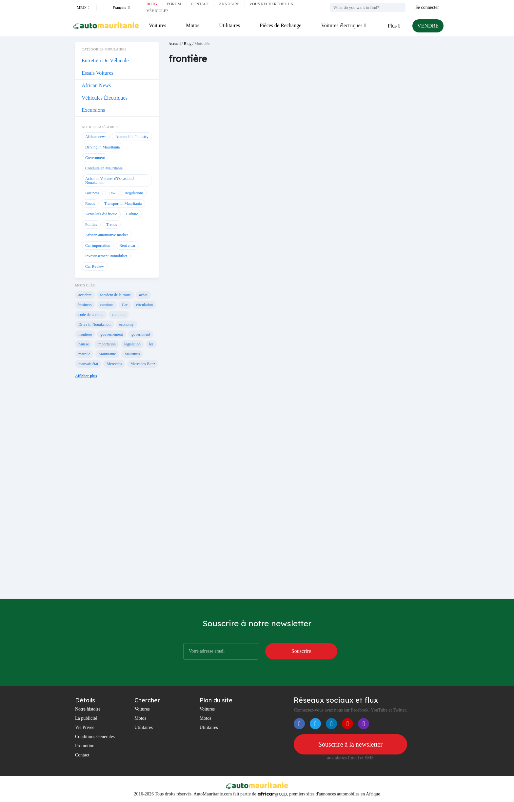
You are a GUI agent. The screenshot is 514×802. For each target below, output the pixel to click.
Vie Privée (84, 727)
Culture (132, 214)
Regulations (134, 193)
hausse (83, 344)
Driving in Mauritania (102, 147)
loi (151, 344)
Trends (111, 224)
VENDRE (428, 26)
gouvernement (111, 334)
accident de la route (115, 295)
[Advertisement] (117, 493)
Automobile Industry (131, 136)
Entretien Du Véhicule (105, 60)
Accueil (174, 43)
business (85, 305)
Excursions (93, 110)
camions (106, 305)
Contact (200, 4)
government (140, 334)
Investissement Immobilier (106, 256)
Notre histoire (87, 709)
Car (125, 305)
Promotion (84, 745)
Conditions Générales (95, 736)
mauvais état (88, 364)
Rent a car (127, 245)
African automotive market (106, 235)
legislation (132, 344)
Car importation (97, 245)
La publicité (86, 718)
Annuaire (229, 4)
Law (112, 193)
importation (106, 344)
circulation (144, 305)
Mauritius (132, 354)
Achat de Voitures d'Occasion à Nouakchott (109, 180)
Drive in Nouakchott (94, 324)
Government (95, 157)
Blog (152, 4)
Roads (90, 203)
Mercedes (114, 364)
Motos (192, 25)
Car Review (94, 266)
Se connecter (427, 7)
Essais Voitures (97, 73)
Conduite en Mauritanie (104, 168)
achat (143, 295)
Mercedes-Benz (142, 364)
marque (84, 354)
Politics (91, 224)
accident (84, 295)
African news (95, 136)
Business (92, 193)
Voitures (157, 25)
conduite (118, 314)
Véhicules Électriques (105, 98)
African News (96, 85)
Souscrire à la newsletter (350, 744)
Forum (174, 4)
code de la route (90, 314)
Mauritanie (107, 354)
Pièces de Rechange (280, 25)
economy (126, 324)
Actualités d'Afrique (101, 214)
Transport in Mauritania (123, 203)
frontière (85, 334)
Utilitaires (229, 25)
